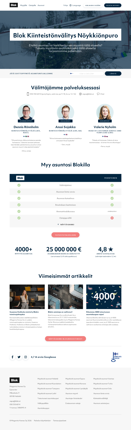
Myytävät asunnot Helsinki (48, 379)
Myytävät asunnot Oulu (102, 388)
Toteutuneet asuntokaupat (48, 398)
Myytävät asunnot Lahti (47, 393)
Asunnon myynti (72, 393)
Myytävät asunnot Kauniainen (49, 383)
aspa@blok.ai (15, 401)
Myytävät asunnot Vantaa (103, 379)
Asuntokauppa (43, 408)
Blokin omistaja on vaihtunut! (60, 312)
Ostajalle (32, 5)
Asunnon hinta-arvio (101, 393)
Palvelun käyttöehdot (42, 420)
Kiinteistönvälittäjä (100, 398)
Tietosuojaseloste (59, 420)
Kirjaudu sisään (93, 5)
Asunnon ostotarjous (101, 403)
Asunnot (41, 5)
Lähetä (113, 74)
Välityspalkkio (43, 403)
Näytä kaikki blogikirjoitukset (65, 339)
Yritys (65, 5)
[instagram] (25, 357)
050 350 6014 (15, 404)
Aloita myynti (112, 5)
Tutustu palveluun (65, 235)
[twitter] (19, 357)
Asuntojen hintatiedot (74, 398)
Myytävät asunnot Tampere (48, 388)
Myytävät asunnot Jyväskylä (77, 388)
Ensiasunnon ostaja (73, 403)
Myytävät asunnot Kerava (76, 383)
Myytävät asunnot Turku (103, 383)
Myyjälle (23, 5)
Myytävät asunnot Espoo (75, 379)
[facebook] (12, 357)
